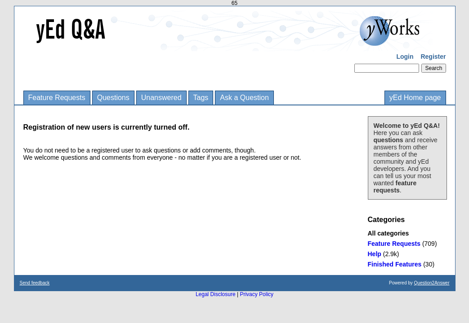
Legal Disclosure (216, 294)
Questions (113, 97)
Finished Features (395, 264)
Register (433, 56)
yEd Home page (415, 97)
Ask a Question (244, 97)
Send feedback (35, 282)
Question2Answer (432, 282)
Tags (201, 97)
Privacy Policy (256, 294)
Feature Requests (56, 97)
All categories (388, 233)
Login (404, 56)
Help (374, 254)
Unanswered (161, 97)
